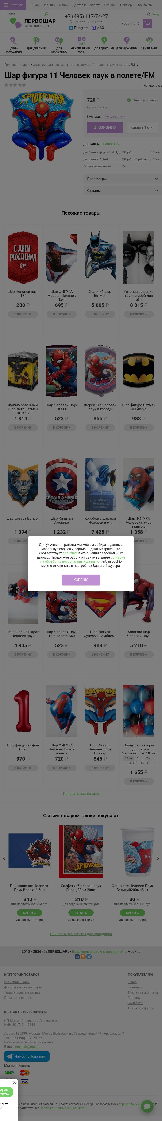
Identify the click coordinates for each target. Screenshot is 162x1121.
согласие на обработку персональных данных (82, 559)
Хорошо (81, 580)
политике (70, 553)
